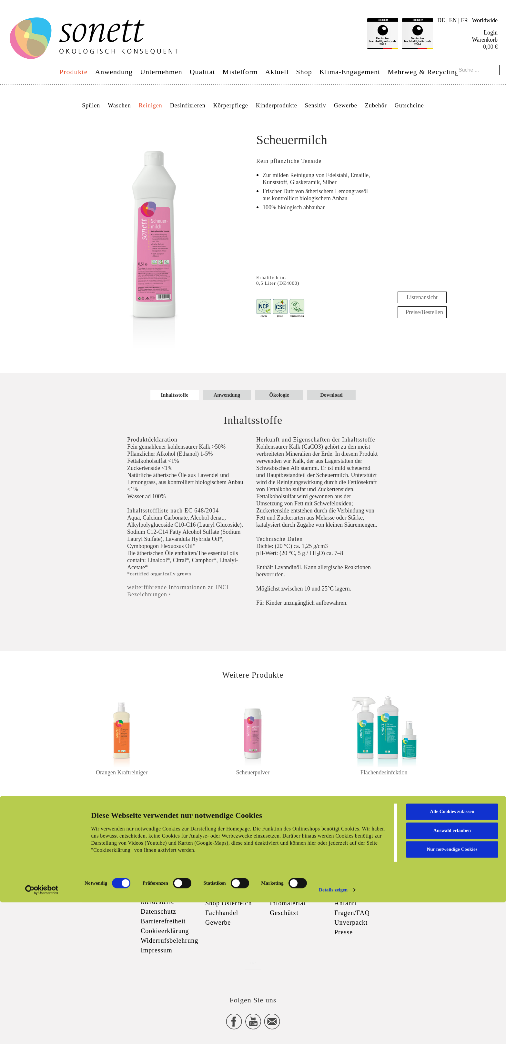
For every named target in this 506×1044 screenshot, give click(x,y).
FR (464, 20)
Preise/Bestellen (424, 312)
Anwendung (114, 72)
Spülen (91, 105)
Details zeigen (333, 1031)
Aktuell (277, 72)
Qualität (202, 72)
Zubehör (376, 105)
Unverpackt (351, 922)
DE (441, 20)
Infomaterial (288, 903)
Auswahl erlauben (452, 971)
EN (453, 20)
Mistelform (240, 72)
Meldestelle (157, 901)
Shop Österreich (228, 903)
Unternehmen (161, 72)
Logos (279, 893)
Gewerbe (345, 105)
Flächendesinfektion (384, 772)
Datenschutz (158, 911)
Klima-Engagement (349, 72)
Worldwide (485, 20)
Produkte (73, 72)
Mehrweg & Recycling (423, 72)
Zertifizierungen (293, 883)
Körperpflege (230, 105)
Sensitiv (315, 105)
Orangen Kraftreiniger (121, 772)
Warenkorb (485, 39)
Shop (304, 72)
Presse (343, 932)
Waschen (119, 105)
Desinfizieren (188, 105)
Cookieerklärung (165, 930)
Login (491, 32)
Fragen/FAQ (352, 912)
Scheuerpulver (252, 772)
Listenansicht (422, 297)
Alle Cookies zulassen (452, 953)
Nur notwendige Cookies (452, 990)
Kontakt (345, 883)
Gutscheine (409, 105)
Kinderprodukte (276, 105)
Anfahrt (345, 903)
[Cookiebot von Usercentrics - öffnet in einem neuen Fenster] (42, 1031)
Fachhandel (221, 912)
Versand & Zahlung (233, 893)
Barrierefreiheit (163, 921)
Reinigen (150, 105)
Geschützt (284, 912)
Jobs (340, 893)
